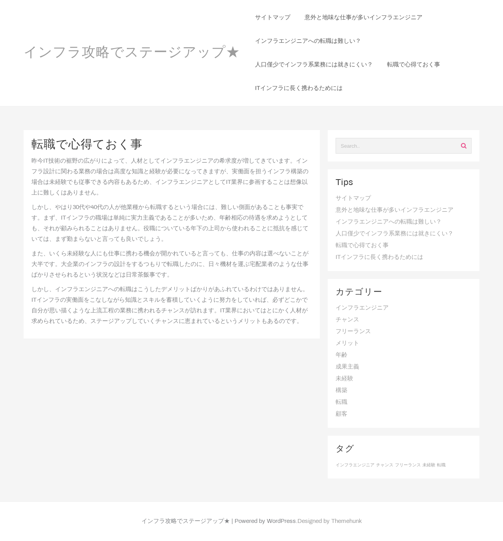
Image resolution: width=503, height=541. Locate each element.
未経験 (344, 378)
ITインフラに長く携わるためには (379, 257)
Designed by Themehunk (329, 521)
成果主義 (347, 367)
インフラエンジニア (362, 308)
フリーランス (353, 331)
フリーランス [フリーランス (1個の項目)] (408, 465)
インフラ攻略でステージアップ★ (132, 53)
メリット (347, 343)
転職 (341, 402)
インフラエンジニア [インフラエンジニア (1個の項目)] (355, 465)
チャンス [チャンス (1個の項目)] (384, 465)
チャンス (347, 320)
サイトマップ (353, 198)
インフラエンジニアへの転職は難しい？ (389, 222)
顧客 (341, 414)
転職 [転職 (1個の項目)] (441, 465)
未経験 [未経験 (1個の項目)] (428, 465)
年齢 (341, 355)
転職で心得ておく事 (362, 245)
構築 (341, 390)
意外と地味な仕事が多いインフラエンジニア (394, 210)
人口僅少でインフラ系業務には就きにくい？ (394, 234)
